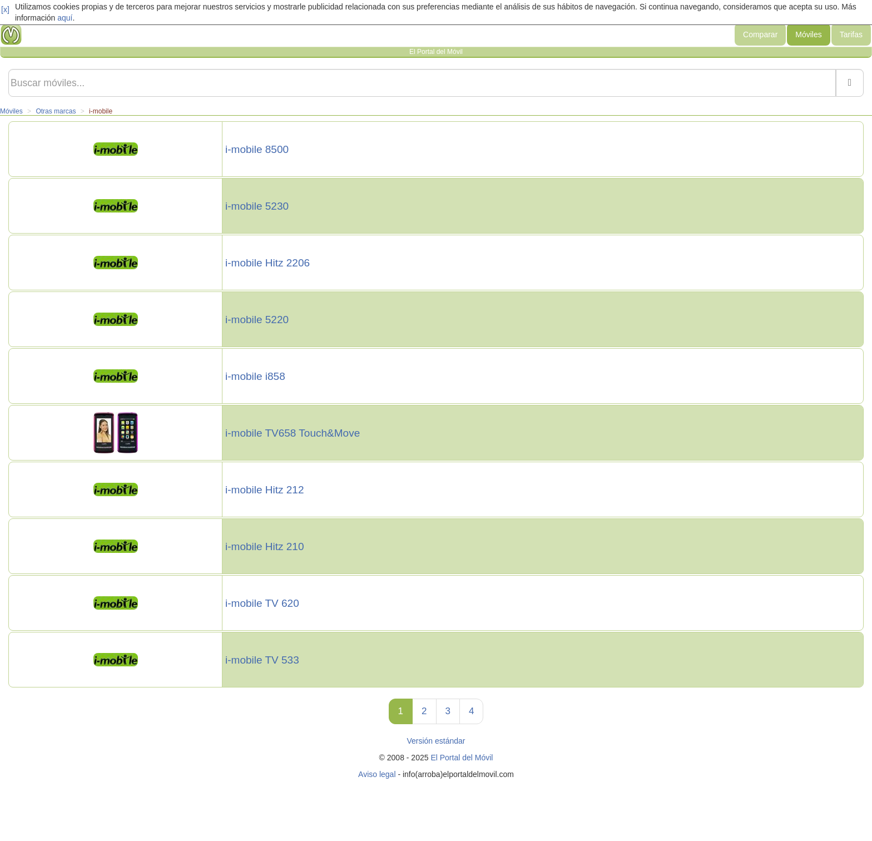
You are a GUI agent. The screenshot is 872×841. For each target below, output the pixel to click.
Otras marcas (56, 111)
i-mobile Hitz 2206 (267, 263)
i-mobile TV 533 (262, 660)
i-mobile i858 (255, 376)
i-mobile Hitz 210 (264, 546)
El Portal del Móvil (461, 757)
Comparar (760, 34)
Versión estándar (436, 740)
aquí (64, 17)
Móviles (808, 34)
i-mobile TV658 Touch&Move (292, 433)
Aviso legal (376, 774)
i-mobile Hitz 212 (264, 490)
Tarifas (851, 34)
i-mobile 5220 (257, 319)
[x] (5, 9)
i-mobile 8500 (257, 149)
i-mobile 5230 (257, 206)
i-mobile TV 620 (262, 603)
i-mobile (100, 111)
